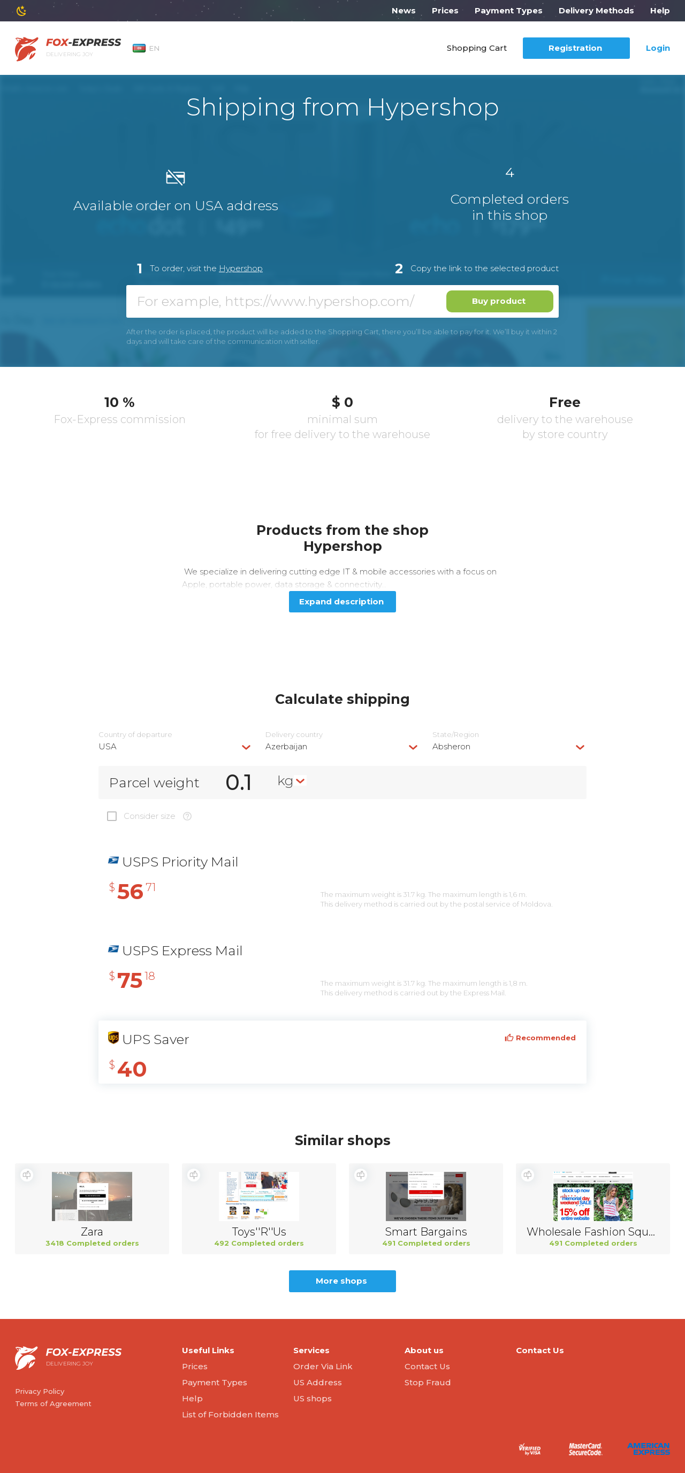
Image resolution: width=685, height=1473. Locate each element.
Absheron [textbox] (451, 746)
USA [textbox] (107, 746)
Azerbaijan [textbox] (286, 746)
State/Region (455, 734)
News (404, 10)
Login (658, 48)
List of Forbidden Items (230, 1414)
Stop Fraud (428, 1382)
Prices (445, 10)
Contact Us (427, 1366)
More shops (341, 1281)
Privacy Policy (39, 1391)
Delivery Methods (596, 10)
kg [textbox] (285, 780)
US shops (312, 1398)
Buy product (499, 301)
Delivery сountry (294, 734)
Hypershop (241, 268)
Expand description (341, 601)
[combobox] (175, 746)
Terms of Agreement (53, 1403)
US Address (317, 1382)
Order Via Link (323, 1366)
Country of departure (135, 734)
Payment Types (509, 10)
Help (660, 10)
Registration (575, 48)
